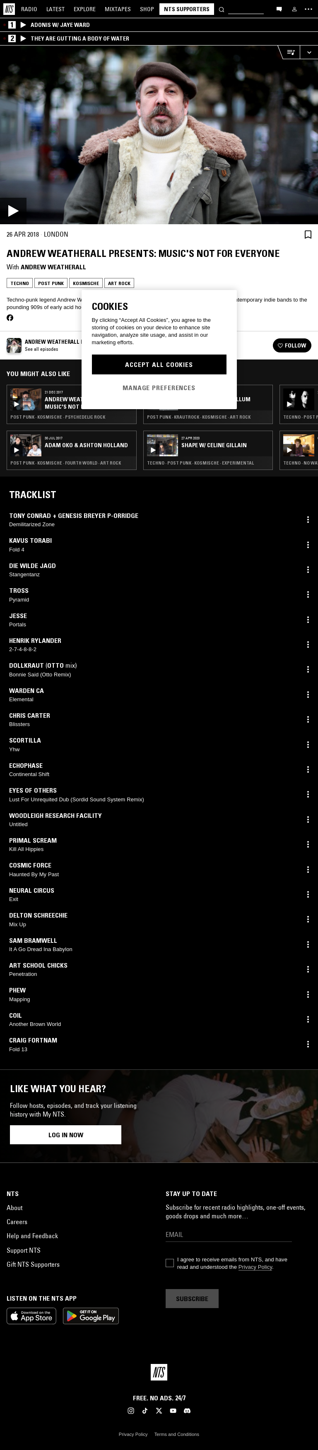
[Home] (9, 9)
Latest (55, 9)
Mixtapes (118, 9)
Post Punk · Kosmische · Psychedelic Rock (57, 417)
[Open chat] (279, 9)
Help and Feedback (32, 1236)
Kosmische (86, 283)
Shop (147, 9)
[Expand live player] (309, 52)
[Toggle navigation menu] (308, 9)
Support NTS (24, 1250)
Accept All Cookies (159, 364)
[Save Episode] (308, 234)
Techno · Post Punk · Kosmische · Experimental (200, 463)
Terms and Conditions (176, 1434)
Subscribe (192, 1298)
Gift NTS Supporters (33, 1264)
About (14, 1207)
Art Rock (119, 283)
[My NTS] (294, 9)
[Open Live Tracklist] (288, 52)
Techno (19, 283)
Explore (85, 9)
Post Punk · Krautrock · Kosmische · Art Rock (199, 417)
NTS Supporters (187, 9)
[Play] (159, 135)
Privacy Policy (255, 1267)
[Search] (221, 9)
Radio (29, 9)
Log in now (65, 1135)
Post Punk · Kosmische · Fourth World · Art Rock (65, 463)
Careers (17, 1222)
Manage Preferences (159, 387)
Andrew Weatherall (53, 267)
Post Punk (51, 283)
